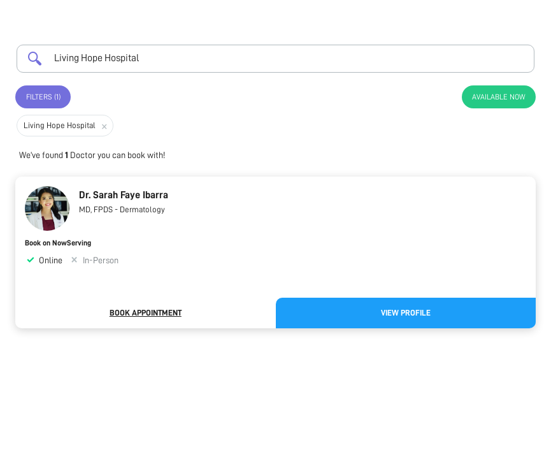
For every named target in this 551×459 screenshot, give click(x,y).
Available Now (499, 97)
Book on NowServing (58, 243)
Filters (43, 97)
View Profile (406, 313)
